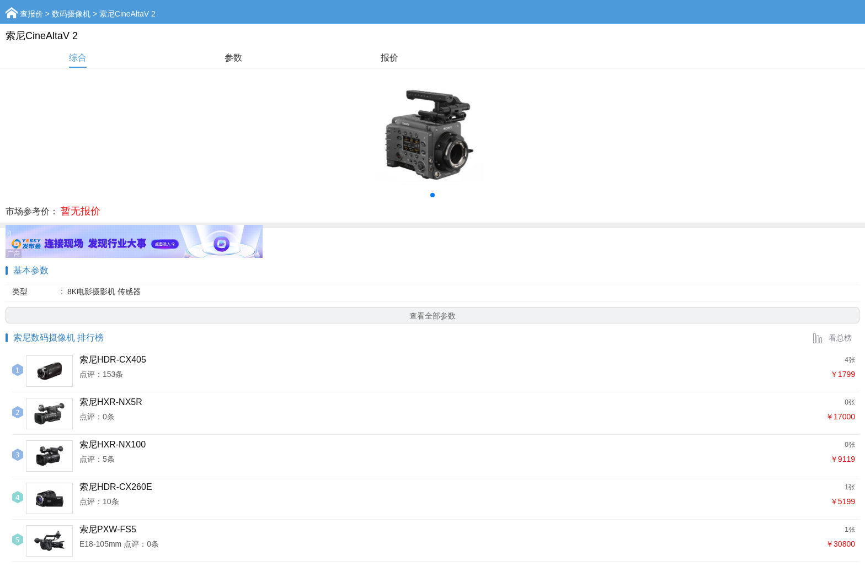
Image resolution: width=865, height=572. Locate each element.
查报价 (31, 13)
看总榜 (832, 337)
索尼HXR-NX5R (110, 402)
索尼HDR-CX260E (115, 487)
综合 (78, 57)
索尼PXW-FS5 (107, 529)
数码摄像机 (71, 13)
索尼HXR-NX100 (112, 444)
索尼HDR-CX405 (112, 359)
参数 (233, 57)
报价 (389, 57)
